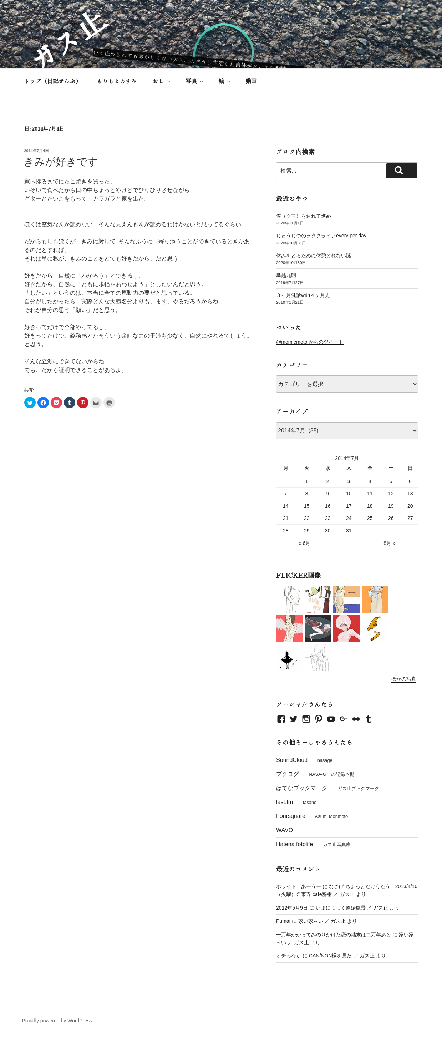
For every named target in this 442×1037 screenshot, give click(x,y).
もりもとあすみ (117, 81)
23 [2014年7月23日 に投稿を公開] (328, 518)
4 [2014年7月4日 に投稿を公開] (370, 481)
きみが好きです (61, 161)
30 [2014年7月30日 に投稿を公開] (328, 530)
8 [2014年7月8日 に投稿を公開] (306, 493)
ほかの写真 (403, 679)
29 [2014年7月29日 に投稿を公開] (307, 530)
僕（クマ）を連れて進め (303, 216)
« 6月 (304, 543)
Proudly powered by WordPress (57, 1020)
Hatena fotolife (294, 844)
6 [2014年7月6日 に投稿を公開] (410, 481)
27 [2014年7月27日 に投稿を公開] (410, 518)
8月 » (389, 543)
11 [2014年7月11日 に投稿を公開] (370, 493)
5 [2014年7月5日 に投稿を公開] (391, 481)
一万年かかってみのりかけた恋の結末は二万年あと (333, 934)
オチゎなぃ (288, 955)
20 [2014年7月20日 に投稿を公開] (410, 506)
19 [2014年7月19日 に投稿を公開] (391, 506)
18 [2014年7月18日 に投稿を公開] (370, 506)
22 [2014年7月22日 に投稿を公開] (307, 518)
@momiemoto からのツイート (310, 342)
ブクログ (287, 774)
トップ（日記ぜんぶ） (52, 81)
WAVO (284, 830)
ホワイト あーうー (298, 886)
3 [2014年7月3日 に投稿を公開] (348, 481)
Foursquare (290, 816)
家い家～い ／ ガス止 (322, 921)
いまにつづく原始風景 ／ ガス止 (352, 908)
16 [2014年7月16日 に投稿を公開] (328, 506)
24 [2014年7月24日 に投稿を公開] (349, 518)
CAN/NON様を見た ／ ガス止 (342, 955)
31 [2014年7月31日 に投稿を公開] (349, 530)
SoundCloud (292, 760)
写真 (195, 81)
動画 (251, 81)
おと (162, 81)
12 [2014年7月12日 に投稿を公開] (391, 493)
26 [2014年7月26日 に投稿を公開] (391, 518)
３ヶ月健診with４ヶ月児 (303, 295)
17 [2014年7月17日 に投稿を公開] (349, 506)
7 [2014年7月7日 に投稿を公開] (285, 493)
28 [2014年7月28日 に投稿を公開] (286, 530)
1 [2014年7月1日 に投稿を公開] (306, 481)
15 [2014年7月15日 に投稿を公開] (307, 506)
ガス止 (67, 40)
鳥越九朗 (286, 275)
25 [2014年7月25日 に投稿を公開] (370, 518)
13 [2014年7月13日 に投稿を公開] (410, 493)
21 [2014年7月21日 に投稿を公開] (286, 518)
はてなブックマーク (301, 788)
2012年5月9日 (292, 908)
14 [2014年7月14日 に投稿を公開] (286, 506)
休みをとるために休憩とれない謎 (313, 255)
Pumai (283, 921)
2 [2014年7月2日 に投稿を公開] (327, 481)
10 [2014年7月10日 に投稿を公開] (349, 493)
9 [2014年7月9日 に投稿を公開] (327, 493)
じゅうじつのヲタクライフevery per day (321, 235)
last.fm (284, 802)
